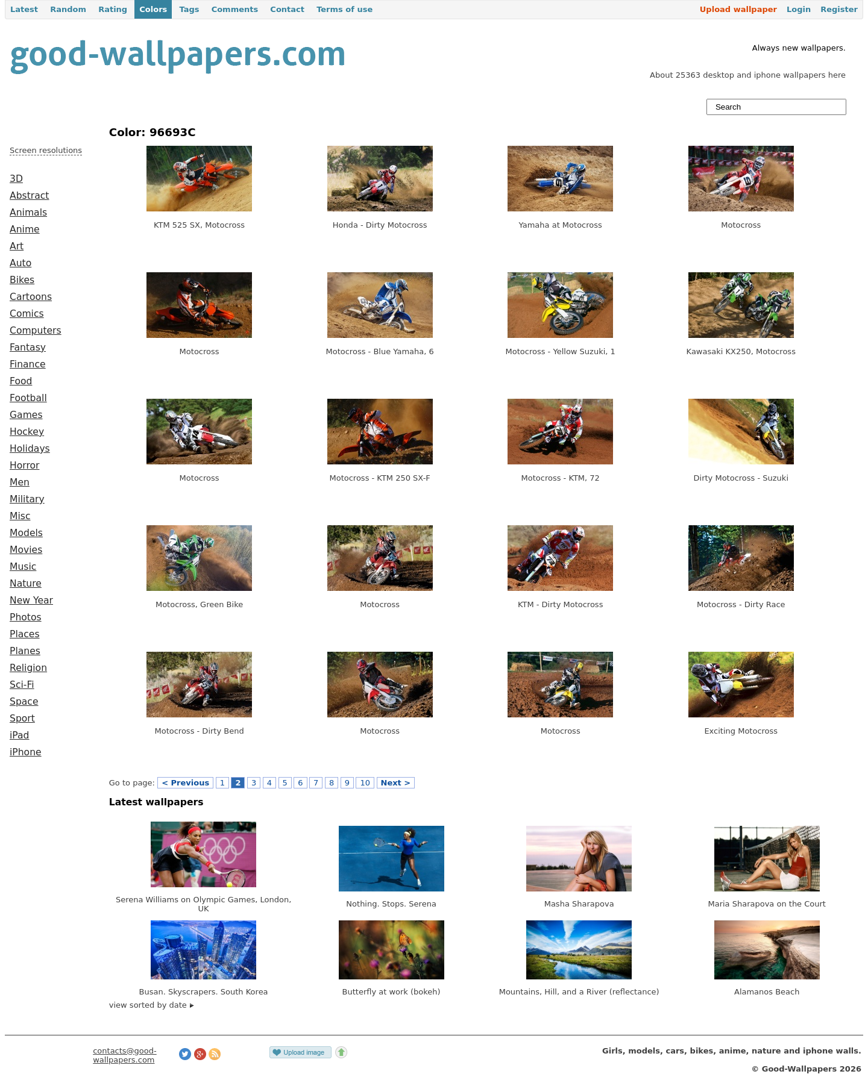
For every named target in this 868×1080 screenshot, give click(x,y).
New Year (31, 600)
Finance (28, 364)
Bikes (22, 280)
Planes (25, 651)
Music (23, 566)
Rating (112, 9)
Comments (235, 9)
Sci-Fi (22, 684)
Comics (27, 313)
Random (68, 9)
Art (17, 246)
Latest (24, 9)
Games (26, 415)
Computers (35, 330)
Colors (153, 9)
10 (365, 782)
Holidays (30, 448)
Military (27, 499)
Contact (287, 9)
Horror (24, 465)
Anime (25, 229)
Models (26, 533)
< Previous (185, 782)
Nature (26, 583)
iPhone (26, 752)
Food (21, 381)
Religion (28, 668)
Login (799, 9)
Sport (22, 718)
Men (20, 482)
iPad (20, 735)
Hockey (27, 431)
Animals (28, 212)
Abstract (29, 195)
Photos (26, 617)
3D (16, 178)
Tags (189, 9)
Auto (20, 263)
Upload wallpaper (738, 9)
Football (28, 398)
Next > (396, 782)
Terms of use (344, 9)
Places (25, 634)
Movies (26, 550)
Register (839, 9)
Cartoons (31, 297)
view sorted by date (151, 1005)
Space (24, 701)
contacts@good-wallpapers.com (125, 1055)
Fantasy (28, 347)
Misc (20, 516)
